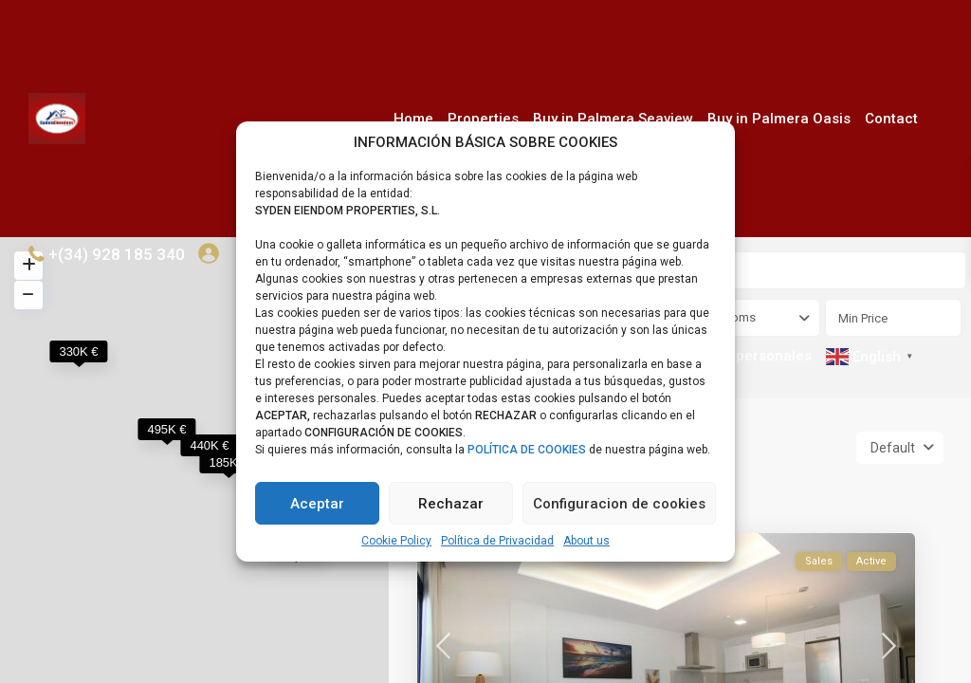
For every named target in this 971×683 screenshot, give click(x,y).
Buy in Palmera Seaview (613, 118)
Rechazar (451, 503)
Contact (891, 118)
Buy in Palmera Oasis (779, 118)
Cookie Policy (396, 540)
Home (413, 118)
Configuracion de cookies (619, 503)
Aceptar (317, 503)
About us (586, 540)
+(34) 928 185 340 (116, 254)
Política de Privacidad (497, 540)
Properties (483, 118)
